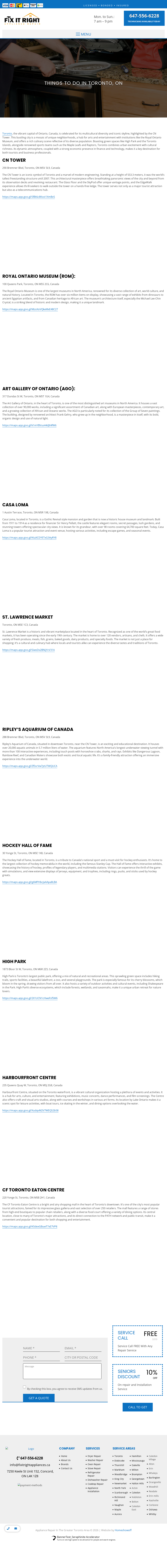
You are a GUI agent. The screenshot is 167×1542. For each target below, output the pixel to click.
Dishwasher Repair (98, 1479)
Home (64, 1456)
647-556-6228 (144, 15)
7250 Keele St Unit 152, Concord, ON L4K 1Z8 (30, 1473)
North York (120, 1487)
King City (119, 1478)
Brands (65, 1464)
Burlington (154, 1477)
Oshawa (153, 1509)
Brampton (137, 1474)
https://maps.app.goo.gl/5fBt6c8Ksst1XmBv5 (28, 196)
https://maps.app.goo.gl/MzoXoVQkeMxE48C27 (30, 309)
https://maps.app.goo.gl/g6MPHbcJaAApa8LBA (29, 882)
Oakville (136, 1465)
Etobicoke (119, 1460)
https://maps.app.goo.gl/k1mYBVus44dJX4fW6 (29, 425)
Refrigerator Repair (94, 1474)
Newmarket (120, 1483)
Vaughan (119, 1504)
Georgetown (138, 1478)
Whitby (152, 1514)
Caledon (136, 1492)
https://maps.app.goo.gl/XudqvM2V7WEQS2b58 (30, 1110)
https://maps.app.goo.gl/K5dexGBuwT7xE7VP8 (29, 1226)
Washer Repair (95, 1460)
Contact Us (66, 1468)
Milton (135, 1469)
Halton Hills (138, 1483)
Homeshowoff (123, 1530)
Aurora (118, 1514)
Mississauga (138, 1460)
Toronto (7, 133)
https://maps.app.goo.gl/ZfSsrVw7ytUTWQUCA (29, 766)
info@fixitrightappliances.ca (30, 1465)
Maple (117, 1509)
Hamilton (136, 1456)
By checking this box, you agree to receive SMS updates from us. (63, 1388)
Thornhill (119, 1465)
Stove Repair (94, 1468)
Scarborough (121, 1492)
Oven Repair (94, 1464)
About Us (66, 1460)
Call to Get (137, 1407)
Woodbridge (120, 1474)
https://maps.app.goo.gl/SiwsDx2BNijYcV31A (28, 650)
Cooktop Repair (96, 1483)
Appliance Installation (93, 1489)
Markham (119, 1469)
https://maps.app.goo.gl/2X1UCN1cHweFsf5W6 (30, 998)
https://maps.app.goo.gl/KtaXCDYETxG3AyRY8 (29, 537)
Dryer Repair (94, 1456)
